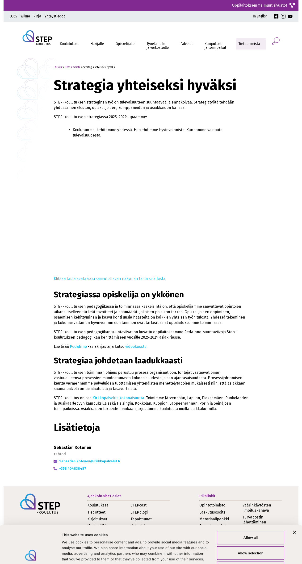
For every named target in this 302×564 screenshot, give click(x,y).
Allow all (250, 502)
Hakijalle (97, 43)
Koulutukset (69, 43)
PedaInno (78, 346)
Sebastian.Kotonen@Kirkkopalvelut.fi (89, 461)
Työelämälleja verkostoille (158, 45)
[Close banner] (294, 497)
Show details (248, 555)
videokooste (136, 346)
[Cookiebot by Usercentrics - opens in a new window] (30, 554)
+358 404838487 (72, 469)
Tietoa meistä (249, 43)
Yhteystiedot (55, 16)
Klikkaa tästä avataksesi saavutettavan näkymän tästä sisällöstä (109, 278)
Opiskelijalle (125, 43)
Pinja (37, 16)
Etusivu (58, 67)
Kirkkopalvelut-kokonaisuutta (118, 398)
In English (260, 16)
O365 (13, 16)
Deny (250, 533)
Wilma (25, 16)
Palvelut (186, 43)
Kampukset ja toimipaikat (215, 45)
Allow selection (250, 518)
